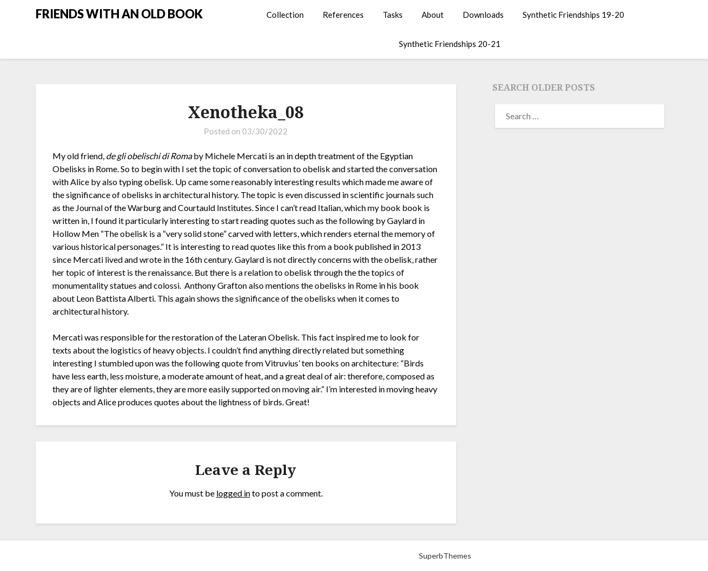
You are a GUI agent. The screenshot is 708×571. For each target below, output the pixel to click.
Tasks (393, 14)
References (343, 14)
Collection (285, 14)
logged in (233, 493)
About (433, 14)
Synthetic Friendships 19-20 (573, 14)
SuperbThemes (445, 555)
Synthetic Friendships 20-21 (449, 44)
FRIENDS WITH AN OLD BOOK (119, 13)
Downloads (483, 14)
